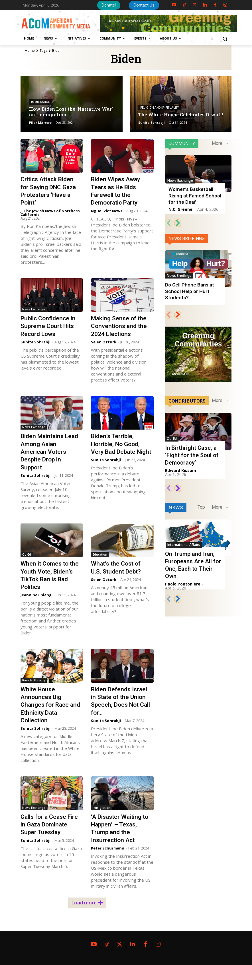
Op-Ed (26, 554)
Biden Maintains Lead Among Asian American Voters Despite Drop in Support (49, 452)
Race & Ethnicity (33, 680)
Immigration (40, 102)
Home (30, 50)
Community (181, 143)
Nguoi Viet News (106, 210)
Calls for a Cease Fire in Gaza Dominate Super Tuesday (49, 824)
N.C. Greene (180, 209)
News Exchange (33, 309)
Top (201, 503)
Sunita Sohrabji (35, 342)
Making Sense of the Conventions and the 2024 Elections (119, 326)
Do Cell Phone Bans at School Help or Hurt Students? (189, 291)
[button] (224, 38)
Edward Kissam (180, 470)
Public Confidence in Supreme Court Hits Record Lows (48, 326)
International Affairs (183, 540)
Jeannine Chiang (36, 594)
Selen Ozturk (103, 342)
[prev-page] (168, 223)
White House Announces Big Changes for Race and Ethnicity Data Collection (50, 705)
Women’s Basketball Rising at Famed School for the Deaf (194, 195)
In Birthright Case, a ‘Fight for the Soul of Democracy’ (192, 455)
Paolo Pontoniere (182, 580)
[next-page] (177, 223)
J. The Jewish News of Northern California (50, 212)
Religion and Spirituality (159, 108)
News (175, 503)
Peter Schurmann (107, 848)
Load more (87, 902)
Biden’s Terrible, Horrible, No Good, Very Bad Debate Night (121, 444)
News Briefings (186, 238)
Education (100, 554)
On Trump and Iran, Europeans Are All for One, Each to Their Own (193, 561)
